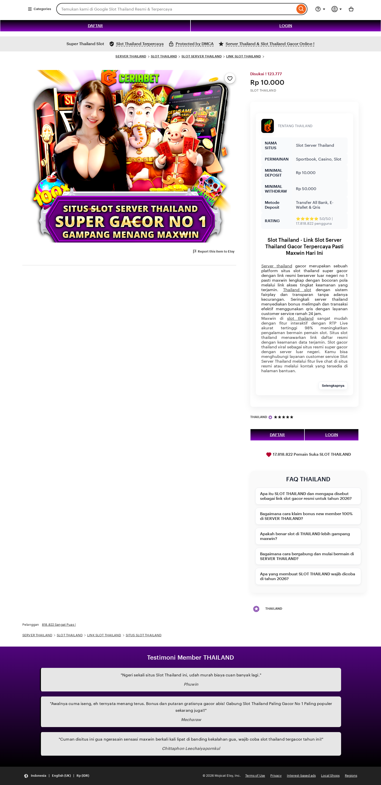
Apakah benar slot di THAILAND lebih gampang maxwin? (305, 536)
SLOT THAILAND (164, 56)
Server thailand (276, 266)
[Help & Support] (320, 9)
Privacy (276, 775)
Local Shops (330, 775)
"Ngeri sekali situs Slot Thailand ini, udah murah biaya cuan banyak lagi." (191, 675)
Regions (351, 775)
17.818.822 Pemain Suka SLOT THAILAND (308, 455)
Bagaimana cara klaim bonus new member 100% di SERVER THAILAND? (306, 516)
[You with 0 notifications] (337, 9)
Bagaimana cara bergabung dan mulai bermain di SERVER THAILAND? (307, 556)
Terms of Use (255, 775)
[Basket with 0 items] (351, 9)
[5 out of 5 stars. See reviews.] (284, 417)
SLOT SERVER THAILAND (201, 56)
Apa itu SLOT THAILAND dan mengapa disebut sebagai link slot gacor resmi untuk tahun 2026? (306, 496)
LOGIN (285, 25)
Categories (39, 9)
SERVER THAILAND (130, 56)
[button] (56, 775)
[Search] (301, 9)
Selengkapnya (333, 385)
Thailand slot (297, 289)
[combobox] (175, 9)
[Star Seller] (270, 417)
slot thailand (300, 318)
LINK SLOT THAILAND (243, 56)
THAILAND (258, 417)
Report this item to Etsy (213, 251)
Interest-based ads (301, 775)
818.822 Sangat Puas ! (59, 624)
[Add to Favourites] (230, 78)
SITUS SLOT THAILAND (143, 635)
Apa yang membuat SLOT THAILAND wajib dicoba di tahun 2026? (307, 576)
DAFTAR (95, 25)
